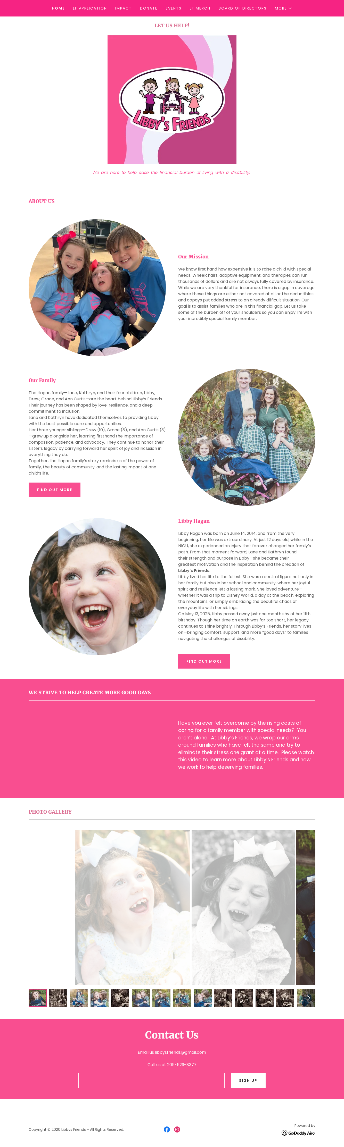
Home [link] (58, 8)
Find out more (54, 489)
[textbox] (151, 1080)
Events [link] (174, 8)
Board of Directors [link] (243, 8)
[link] (167, 1129)
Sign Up (248, 1080)
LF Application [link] (90, 8)
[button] (283, 8)
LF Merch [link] (200, 8)
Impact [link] (123, 8)
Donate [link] (149, 8)
